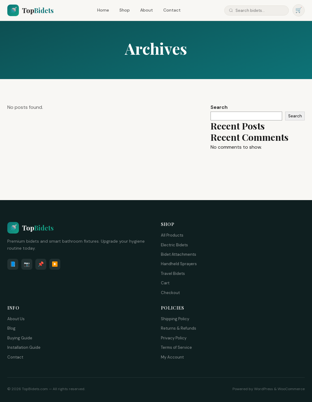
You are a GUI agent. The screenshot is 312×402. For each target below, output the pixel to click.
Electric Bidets (174, 245)
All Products (172, 235)
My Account (172, 357)
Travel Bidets (173, 273)
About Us (16, 318)
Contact (172, 10)
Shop (124, 10)
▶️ (55, 264)
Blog (11, 328)
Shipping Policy (175, 318)
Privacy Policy (173, 338)
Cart (165, 283)
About (146, 10)
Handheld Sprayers (179, 263)
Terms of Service (176, 347)
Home (103, 10)
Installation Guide (24, 347)
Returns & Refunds (178, 328)
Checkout (170, 292)
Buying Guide (19, 338)
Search (219, 107)
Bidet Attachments (178, 254)
